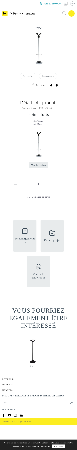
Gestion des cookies (41, 446)
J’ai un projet (52, 240)
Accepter (58, 446)
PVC (32, 366)
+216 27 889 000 (52, 3)
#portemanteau (48, 76)
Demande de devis (41, 197)
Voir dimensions (38, 165)
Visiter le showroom (38, 276)
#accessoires (28, 76)
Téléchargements (25, 238)
